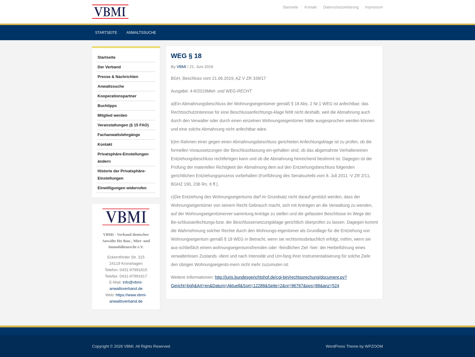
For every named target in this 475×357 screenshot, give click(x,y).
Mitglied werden (112, 115)
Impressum (374, 7)
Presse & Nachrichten (118, 76)
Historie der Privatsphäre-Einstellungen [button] (122, 174)
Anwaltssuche (141, 33)
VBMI (181, 66)
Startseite (290, 7)
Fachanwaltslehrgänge (119, 134)
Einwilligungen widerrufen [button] (122, 188)
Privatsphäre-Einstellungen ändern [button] (123, 158)
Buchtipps (107, 105)
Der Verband (109, 67)
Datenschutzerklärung (341, 7)
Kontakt (310, 7)
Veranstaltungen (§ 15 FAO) (123, 125)
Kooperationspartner (117, 96)
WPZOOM (374, 346)
